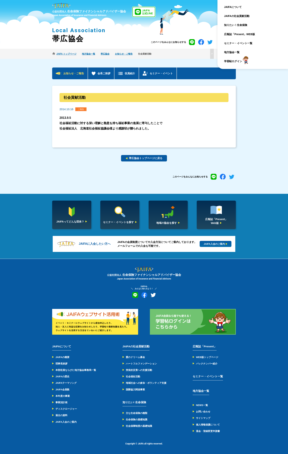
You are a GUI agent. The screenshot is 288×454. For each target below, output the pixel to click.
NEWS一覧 (202, 405)
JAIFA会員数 (62, 389)
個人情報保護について (208, 424)
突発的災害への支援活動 (139, 370)
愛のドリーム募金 (135, 357)
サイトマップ (203, 418)
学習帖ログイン (237, 61)
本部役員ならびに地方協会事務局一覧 (75, 370)
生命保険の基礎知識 (136, 419)
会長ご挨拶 (104, 73)
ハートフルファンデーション (141, 363)
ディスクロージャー (66, 408)
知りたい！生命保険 (239, 25)
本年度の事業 (62, 396)
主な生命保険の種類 (136, 413)
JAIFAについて (237, 7)
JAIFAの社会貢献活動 (240, 16)
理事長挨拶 (61, 363)
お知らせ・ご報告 (73, 73)
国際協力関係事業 (135, 389)
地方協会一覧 (236, 52)
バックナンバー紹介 (206, 363)
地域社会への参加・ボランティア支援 (146, 383)
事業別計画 (61, 402)
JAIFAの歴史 (62, 376)
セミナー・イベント (161, 73)
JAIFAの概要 (62, 357)
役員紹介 (130, 73)
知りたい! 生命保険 (134, 402)
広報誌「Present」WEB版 (243, 34)
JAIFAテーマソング (66, 383)
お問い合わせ (203, 411)
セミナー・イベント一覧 (242, 43)
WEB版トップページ (207, 357)
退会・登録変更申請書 (208, 431)
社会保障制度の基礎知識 (139, 426)
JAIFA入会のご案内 (66, 422)
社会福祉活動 (133, 376)
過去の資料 (61, 415)
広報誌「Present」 (205, 346)
